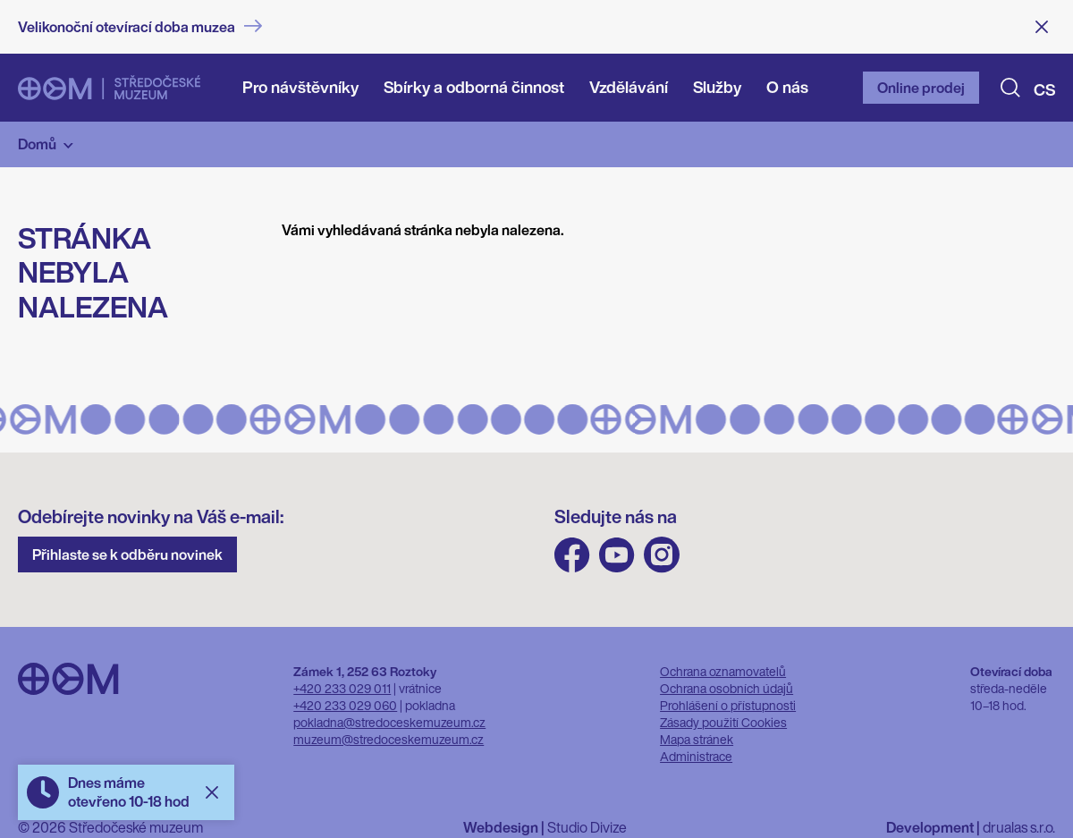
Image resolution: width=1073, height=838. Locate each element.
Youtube (617, 555)
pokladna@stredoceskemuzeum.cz (389, 722)
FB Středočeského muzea (572, 555)
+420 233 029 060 (345, 705)
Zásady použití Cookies (723, 722)
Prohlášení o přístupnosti (728, 705)
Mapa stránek (696, 739)
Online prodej (921, 87)
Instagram (662, 555)
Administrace (696, 756)
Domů (37, 144)
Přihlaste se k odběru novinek (127, 554)
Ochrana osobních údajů (726, 688)
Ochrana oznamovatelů (723, 671)
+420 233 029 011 (342, 688)
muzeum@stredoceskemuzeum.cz (388, 739)
